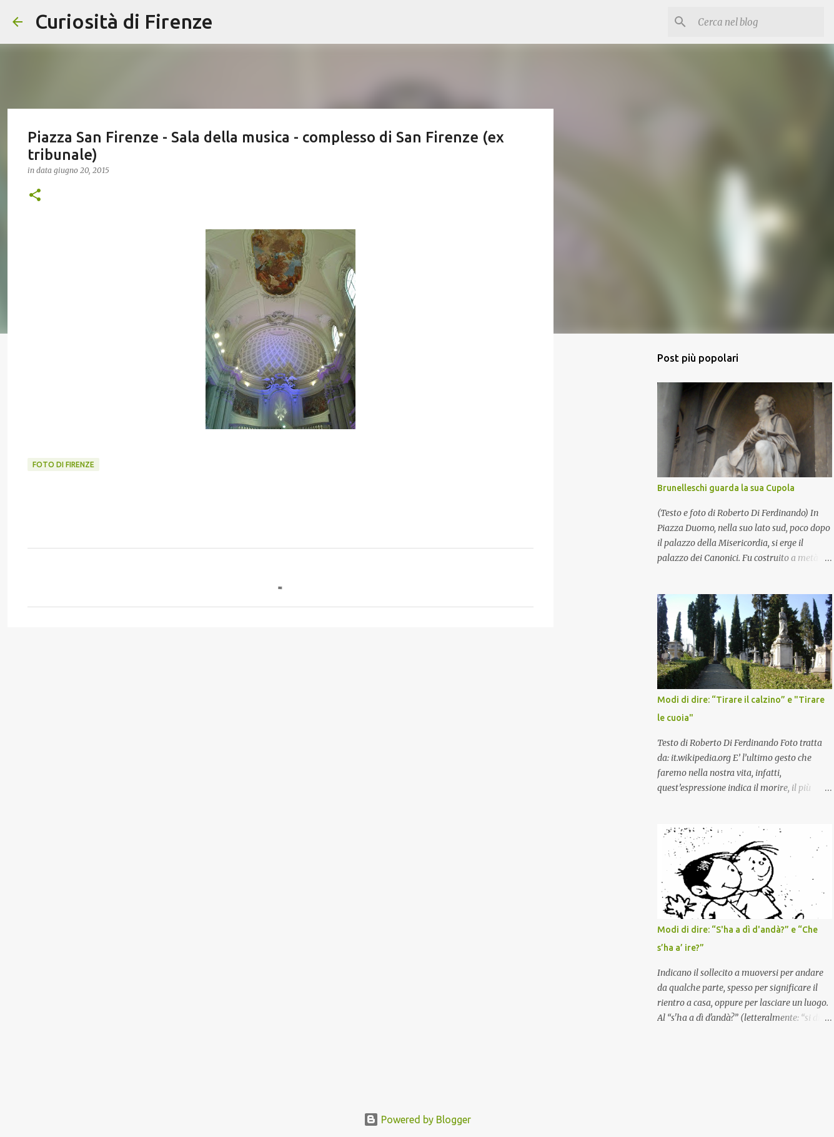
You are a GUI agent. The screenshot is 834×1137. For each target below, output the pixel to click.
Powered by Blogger (417, 1119)
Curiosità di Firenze (124, 21)
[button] (34, 195)
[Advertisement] (280, 733)
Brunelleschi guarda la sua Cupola (726, 488)
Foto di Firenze (63, 464)
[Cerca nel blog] (758, 22)
